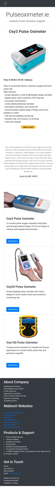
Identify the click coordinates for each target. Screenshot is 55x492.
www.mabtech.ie (10, 420)
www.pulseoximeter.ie (11, 427)
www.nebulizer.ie (10, 425)
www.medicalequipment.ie (13, 413)
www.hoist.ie (8, 417)
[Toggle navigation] (5, 3)
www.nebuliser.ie (10, 415)
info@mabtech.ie (14, 473)
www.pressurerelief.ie (11, 422)
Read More (13, 241)
